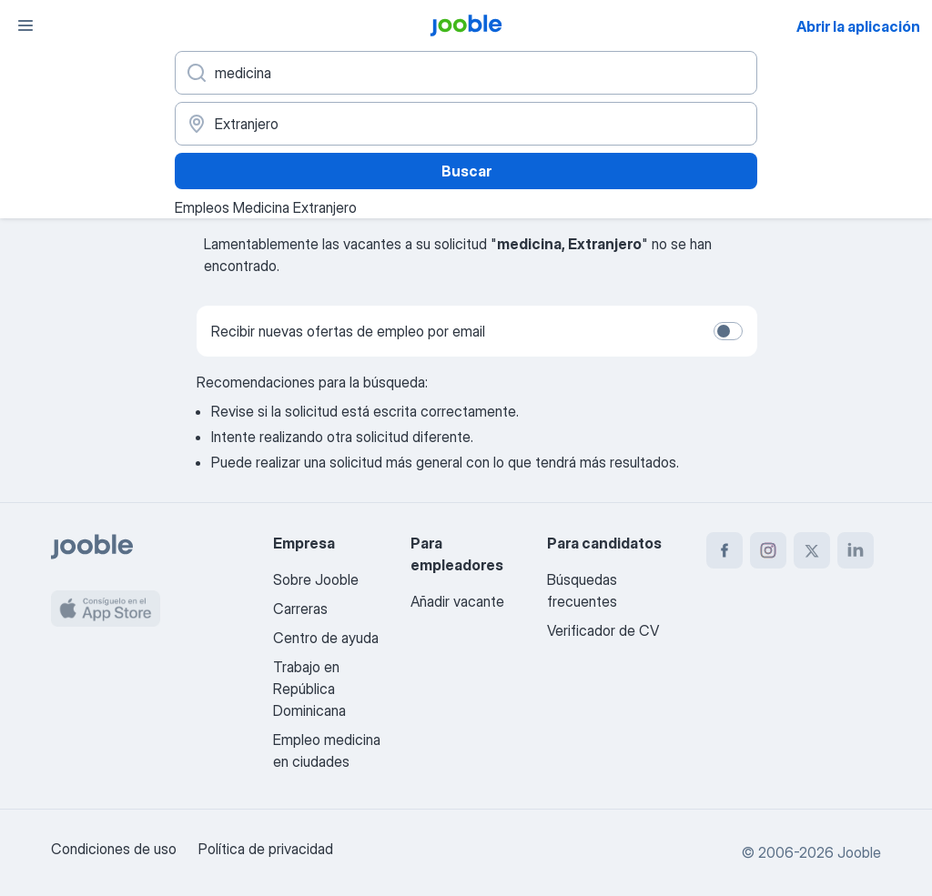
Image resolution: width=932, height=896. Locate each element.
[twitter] (812, 550)
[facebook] (724, 550)
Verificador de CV (603, 630)
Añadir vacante (457, 601)
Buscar (466, 171)
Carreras (300, 608)
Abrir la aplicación (858, 26)
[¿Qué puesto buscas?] (466, 73)
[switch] (728, 331)
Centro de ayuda (326, 638)
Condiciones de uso (114, 849)
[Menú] (25, 25)
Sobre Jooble (316, 579)
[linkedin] (855, 550)
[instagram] (768, 550)
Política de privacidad (265, 849)
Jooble (859, 852)
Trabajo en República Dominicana (309, 689)
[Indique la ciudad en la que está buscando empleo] (466, 124)
